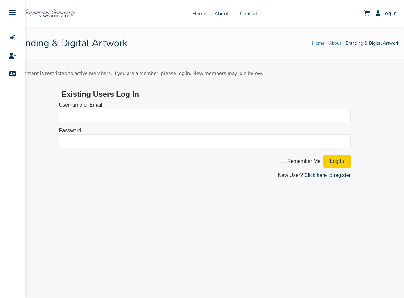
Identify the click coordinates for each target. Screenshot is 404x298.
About (231, 13)
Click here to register (330, 175)
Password (87, 130)
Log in (386, 13)
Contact (259, 13)
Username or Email (97, 105)
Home (209, 13)
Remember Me (306, 161)
